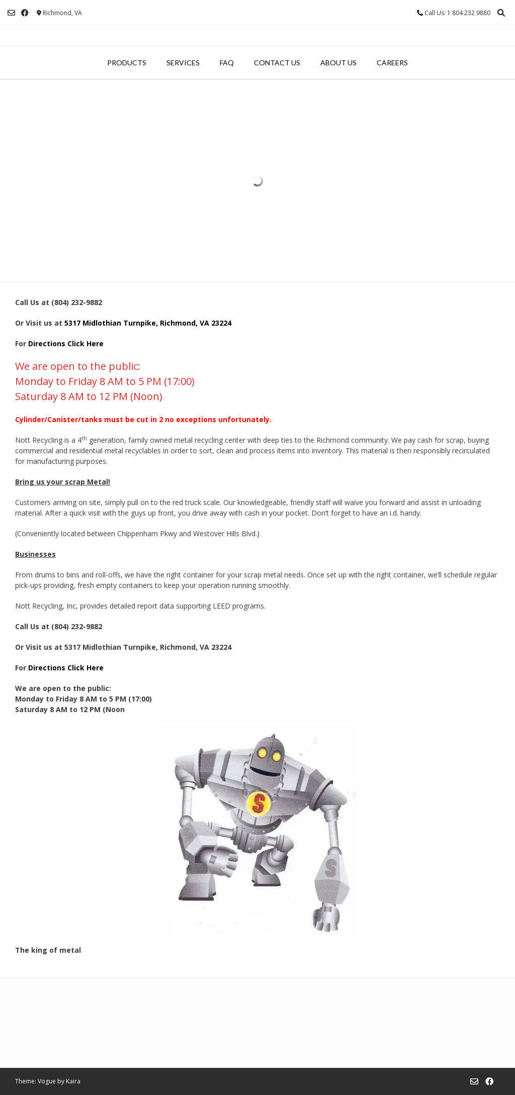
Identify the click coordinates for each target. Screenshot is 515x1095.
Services (183, 62)
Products (126, 62)
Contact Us (277, 62)
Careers (392, 62)
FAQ (227, 62)
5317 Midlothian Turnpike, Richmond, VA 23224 (148, 323)
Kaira (73, 1081)
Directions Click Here (66, 343)
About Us (338, 62)
